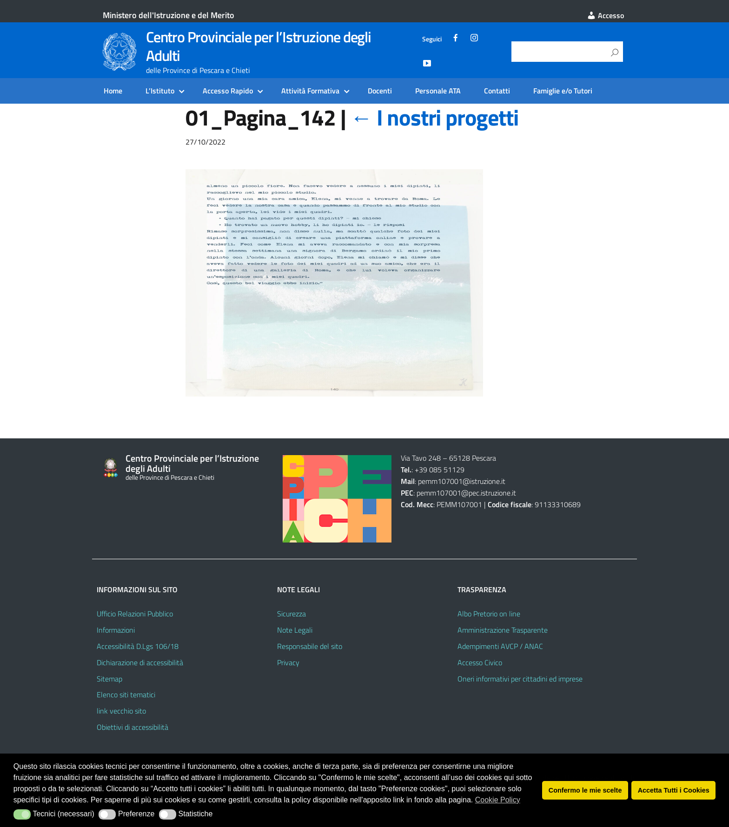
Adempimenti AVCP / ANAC (500, 646)
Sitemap (109, 678)
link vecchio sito (121, 710)
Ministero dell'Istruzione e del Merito (168, 15)
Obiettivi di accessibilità (132, 727)
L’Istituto (160, 90)
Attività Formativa (310, 90)
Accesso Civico (479, 662)
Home (113, 90)
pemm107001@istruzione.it (462, 481)
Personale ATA (438, 90)
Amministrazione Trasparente (502, 629)
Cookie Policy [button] (497, 800)
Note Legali (294, 629)
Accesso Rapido (228, 90)
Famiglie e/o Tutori (562, 90)
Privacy (288, 662)
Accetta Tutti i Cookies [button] (673, 790)
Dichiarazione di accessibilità (140, 662)
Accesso (605, 15)
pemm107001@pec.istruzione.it (466, 492)
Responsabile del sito (309, 646)
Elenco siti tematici (126, 694)
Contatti (497, 90)
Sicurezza (291, 613)
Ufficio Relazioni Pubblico (135, 613)
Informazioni (116, 629)
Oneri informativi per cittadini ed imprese (520, 678)
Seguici (432, 39)
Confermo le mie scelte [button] (585, 790)
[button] (22, 814)
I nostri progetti (434, 117)
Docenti (380, 90)
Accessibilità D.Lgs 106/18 (138, 646)
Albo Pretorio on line (488, 613)
